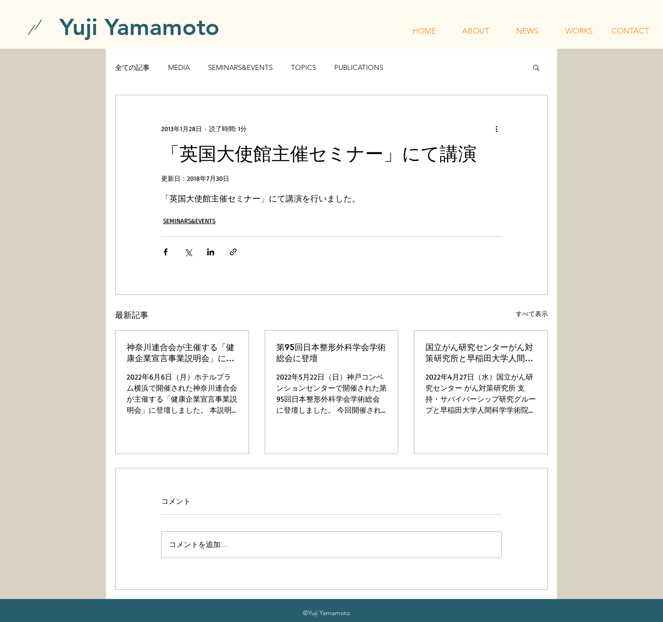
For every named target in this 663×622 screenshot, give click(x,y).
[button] (475, 30)
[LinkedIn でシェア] (210, 252)
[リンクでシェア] (233, 252)
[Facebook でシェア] (165, 252)
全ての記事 (132, 67)
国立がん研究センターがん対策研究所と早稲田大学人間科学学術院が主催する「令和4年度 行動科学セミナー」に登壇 (480, 353)
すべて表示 (532, 313)
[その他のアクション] (496, 128)
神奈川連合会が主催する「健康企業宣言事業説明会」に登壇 (180, 353)
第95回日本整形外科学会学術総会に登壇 (331, 352)
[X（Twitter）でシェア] (188, 252)
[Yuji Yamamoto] (139, 27)
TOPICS (303, 67)
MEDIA (179, 67)
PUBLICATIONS (358, 67)
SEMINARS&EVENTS (240, 67)
